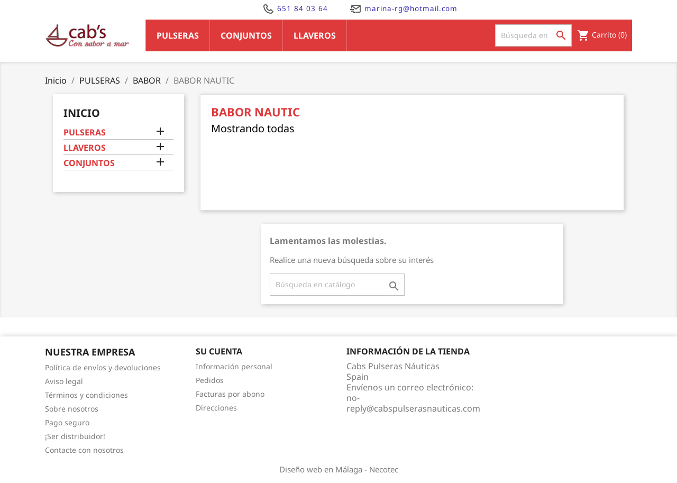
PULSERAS (84, 132)
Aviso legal (64, 381)
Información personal (234, 366)
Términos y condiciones (86, 395)
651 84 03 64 (295, 8)
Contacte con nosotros (84, 450)
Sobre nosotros (71, 409)
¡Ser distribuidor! (75, 436)
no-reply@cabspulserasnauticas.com (413, 403)
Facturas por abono (230, 394)
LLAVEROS (84, 147)
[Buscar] (533, 35)
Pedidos (210, 380)
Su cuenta (219, 351)
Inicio (81, 113)
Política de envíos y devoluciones (103, 367)
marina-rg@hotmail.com (403, 8)
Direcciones (216, 408)
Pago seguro (67, 422)
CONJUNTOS (89, 163)
